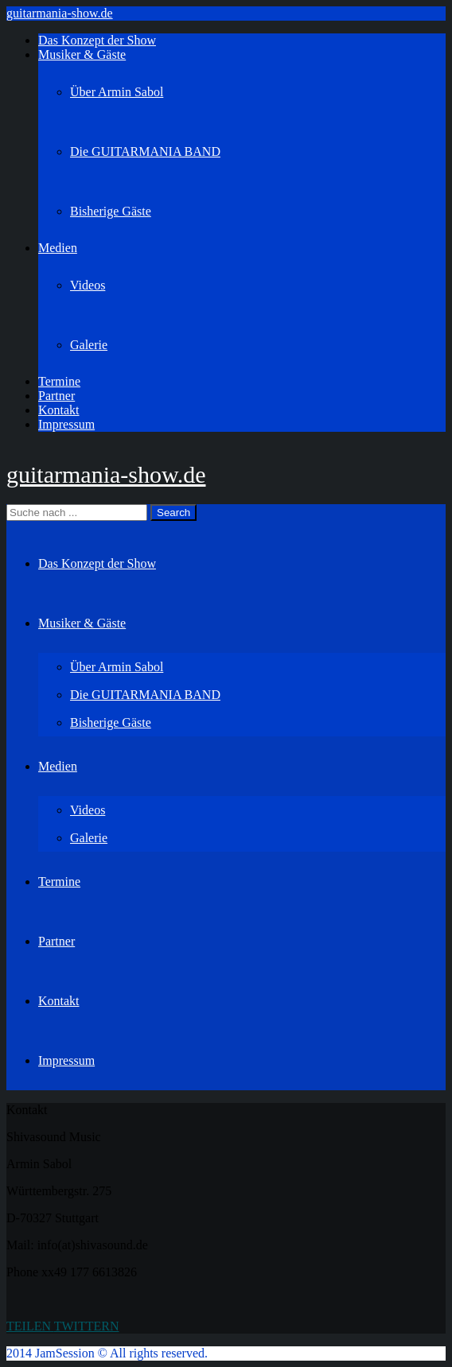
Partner (56, 395)
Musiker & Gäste (82, 54)
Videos (87, 285)
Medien (57, 247)
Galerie (88, 344)
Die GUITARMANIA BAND (145, 151)
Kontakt (59, 410)
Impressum (66, 424)
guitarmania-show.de (59, 13)
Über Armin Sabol (116, 92)
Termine (59, 381)
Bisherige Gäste (110, 211)
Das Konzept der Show (97, 40)
